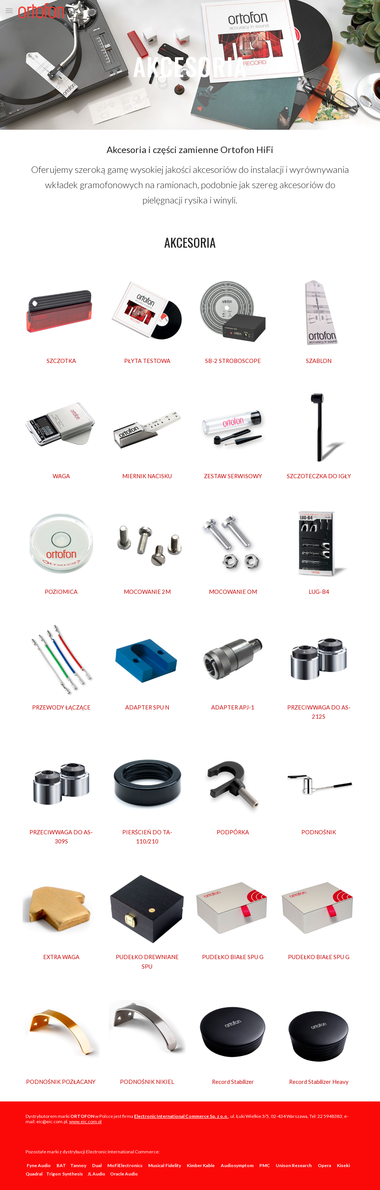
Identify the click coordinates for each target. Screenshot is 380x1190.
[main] (190, 64)
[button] (9, 10)
